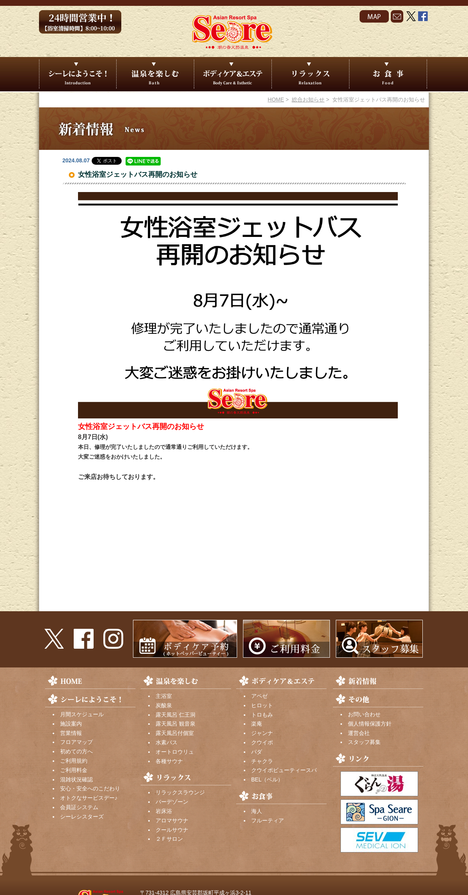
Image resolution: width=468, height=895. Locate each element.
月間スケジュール (82, 714)
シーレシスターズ (82, 816)
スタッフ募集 (364, 742)
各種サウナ (169, 761)
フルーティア (267, 820)
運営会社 (359, 733)
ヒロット (262, 705)
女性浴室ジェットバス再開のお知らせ (137, 174)
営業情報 (71, 733)
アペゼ (259, 696)
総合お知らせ (308, 99)
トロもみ (262, 715)
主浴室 (164, 696)
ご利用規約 (73, 761)
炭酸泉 (164, 705)
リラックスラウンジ (180, 792)
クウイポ (262, 742)
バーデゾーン (172, 802)
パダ (256, 752)
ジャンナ (262, 733)
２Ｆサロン (169, 839)
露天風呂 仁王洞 (175, 715)
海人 (256, 811)
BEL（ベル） (267, 779)
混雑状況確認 (76, 779)
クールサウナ (172, 830)
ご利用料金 (73, 770)
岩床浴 (164, 811)
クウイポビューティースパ (284, 770)
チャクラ (262, 761)
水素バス (166, 742)
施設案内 (71, 724)
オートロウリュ (175, 752)
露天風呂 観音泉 (175, 724)
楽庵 (256, 724)
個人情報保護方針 (370, 724)
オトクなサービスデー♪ (88, 798)
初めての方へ (76, 751)
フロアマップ (76, 742)
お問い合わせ (364, 714)
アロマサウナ (172, 820)
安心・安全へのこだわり (90, 788)
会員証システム (79, 807)
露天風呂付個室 (175, 733)
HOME (276, 99)
